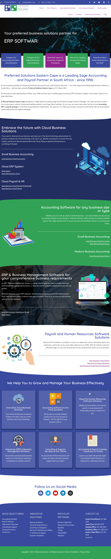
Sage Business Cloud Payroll (12, 189)
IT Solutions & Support (38, 531)
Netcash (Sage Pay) (65, 521)
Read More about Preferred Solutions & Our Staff (100, 60)
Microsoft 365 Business (38, 529)
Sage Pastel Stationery (10, 523)
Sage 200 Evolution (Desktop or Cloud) (15, 312)
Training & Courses (8, 528)
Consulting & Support (9, 525)
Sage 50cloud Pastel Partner (99, 256)
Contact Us (6, 531)
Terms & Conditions (72, 550)
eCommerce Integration (38, 526)
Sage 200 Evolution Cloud (11, 174)
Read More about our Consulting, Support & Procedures (55, 60)
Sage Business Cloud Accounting (13, 159)
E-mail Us (88, 536)
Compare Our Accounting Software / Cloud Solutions (11, 60)
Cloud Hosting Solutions (38, 523)
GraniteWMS (62, 531)
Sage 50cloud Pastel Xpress (99, 244)
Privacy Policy (85, 550)
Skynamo (61, 534)
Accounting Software (9, 517)
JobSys (60, 529)
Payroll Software (8, 520)
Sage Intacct (6, 171)
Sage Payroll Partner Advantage (98, 363)
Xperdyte (61, 526)
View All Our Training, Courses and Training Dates (78, 60)
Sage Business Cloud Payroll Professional (16, 186)
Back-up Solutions (36, 521)
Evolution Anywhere (37, 534)
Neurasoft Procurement (66, 523)
